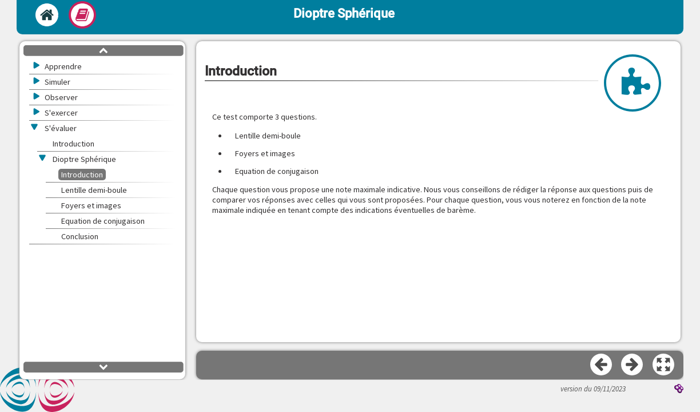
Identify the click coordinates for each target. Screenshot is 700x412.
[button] (664, 365)
